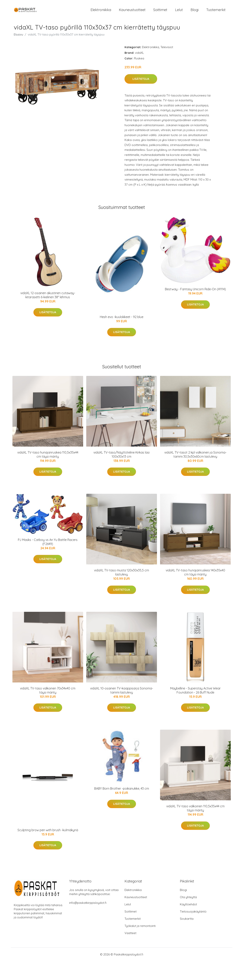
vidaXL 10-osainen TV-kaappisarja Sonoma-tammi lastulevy (121, 693)
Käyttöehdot (188, 907)
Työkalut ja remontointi (140, 929)
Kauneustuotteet (132, 11)
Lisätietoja (140, 81)
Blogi (195, 11)
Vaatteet (130, 936)
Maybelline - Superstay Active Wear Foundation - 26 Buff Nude (195, 693)
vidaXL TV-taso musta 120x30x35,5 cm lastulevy (121, 575)
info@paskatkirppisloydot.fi (87, 905)
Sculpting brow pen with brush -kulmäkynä (47, 833)
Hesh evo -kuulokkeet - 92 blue (121, 320)
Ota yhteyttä (188, 900)
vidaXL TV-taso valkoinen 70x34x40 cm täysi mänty (47, 693)
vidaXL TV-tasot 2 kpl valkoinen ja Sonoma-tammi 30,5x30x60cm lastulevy (195, 457)
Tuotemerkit (216, 11)
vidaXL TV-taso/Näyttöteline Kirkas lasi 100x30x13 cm (121, 457)
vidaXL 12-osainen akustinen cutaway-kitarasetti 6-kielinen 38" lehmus (47, 298)
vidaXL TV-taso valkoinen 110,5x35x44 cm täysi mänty (195, 811)
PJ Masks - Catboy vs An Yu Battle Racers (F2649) (48, 544)
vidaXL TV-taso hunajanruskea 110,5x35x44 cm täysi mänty (47, 457)
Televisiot (166, 50)
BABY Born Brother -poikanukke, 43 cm (121, 791)
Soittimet (160, 11)
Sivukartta (186, 921)
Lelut (179, 11)
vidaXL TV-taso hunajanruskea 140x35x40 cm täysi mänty (195, 575)
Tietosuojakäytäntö (193, 914)
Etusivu (18, 37)
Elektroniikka (101, 11)
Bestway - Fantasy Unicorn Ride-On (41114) (195, 292)
